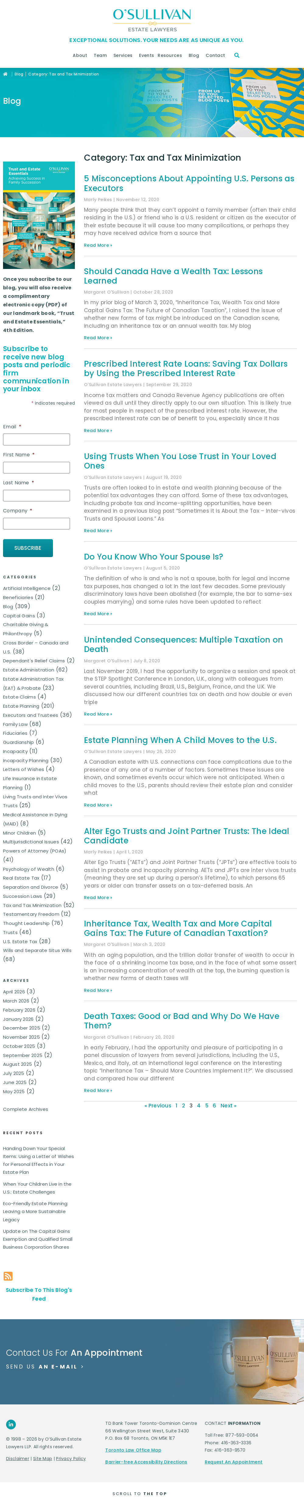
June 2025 (15, 1080)
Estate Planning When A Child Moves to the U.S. (180, 740)
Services (124, 55)
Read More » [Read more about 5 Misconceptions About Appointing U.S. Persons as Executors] (98, 245)
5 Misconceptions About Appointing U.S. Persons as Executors (189, 183)
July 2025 (13, 1071)
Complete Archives (25, 1107)
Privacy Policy (71, 1456)
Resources (171, 55)
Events (146, 55)
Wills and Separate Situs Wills (37, 948)
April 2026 (14, 989)
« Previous (158, 1105)
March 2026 (16, 999)
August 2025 (17, 1062)
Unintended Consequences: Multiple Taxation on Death (183, 644)
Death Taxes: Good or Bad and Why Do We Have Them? (181, 1021)
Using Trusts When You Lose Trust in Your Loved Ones (180, 461)
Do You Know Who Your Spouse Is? (153, 556)
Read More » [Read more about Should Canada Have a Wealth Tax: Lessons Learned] (98, 338)
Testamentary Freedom (31, 912)
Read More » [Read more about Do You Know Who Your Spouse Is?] (98, 614)
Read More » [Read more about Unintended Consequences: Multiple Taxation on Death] (98, 714)
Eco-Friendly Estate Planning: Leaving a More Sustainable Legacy (35, 1209)
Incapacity (15, 749)
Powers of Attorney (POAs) (35, 849)
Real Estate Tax (21, 876)
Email (12, 427)
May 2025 (14, 1089)
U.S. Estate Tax (20, 939)
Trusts (10, 930)
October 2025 (19, 1044)
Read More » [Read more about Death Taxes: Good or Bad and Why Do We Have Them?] (98, 1090)
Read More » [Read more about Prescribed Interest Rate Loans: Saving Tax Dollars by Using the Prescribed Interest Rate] (98, 430)
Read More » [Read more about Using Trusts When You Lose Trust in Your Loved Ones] (98, 531)
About (81, 55)
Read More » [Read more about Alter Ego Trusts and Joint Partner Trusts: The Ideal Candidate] (98, 897)
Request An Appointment (234, 1460)
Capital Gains (19, 613)
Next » (228, 1105)
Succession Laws (22, 894)
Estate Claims (19, 695)
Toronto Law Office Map (133, 1448)
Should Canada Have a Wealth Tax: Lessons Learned (173, 276)
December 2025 (21, 1026)
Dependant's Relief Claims (34, 659)
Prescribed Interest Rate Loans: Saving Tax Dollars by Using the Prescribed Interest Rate (186, 368)
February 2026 (19, 1008)
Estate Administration (28, 667)
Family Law (15, 722)
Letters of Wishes (23, 767)
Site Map (42, 1456)
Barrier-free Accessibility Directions (146, 1460)
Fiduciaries (15, 731)
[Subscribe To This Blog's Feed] (8, 1274)
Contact (217, 55)
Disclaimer (17, 1456)
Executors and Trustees (30, 713)
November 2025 (21, 1035)
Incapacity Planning (26, 758)
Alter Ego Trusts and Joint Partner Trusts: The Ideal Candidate (186, 836)
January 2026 (18, 1017)
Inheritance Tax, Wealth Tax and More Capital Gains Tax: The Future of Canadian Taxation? (178, 928)
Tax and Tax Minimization (32, 903)
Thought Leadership (26, 921)
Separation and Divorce (30, 885)
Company (17, 510)
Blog (195, 55)
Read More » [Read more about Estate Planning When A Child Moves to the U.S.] (98, 805)
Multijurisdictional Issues (31, 840)
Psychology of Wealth (28, 867)
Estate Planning (21, 704)
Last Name (18, 482)
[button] (237, 55)
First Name (19, 455)
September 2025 (22, 1053)
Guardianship (18, 740)
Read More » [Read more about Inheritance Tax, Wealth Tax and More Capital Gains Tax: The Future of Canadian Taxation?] (98, 990)
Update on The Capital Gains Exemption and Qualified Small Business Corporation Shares (37, 1237)
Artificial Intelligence (27, 586)
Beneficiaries (18, 595)
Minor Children (19, 831)
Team (102, 55)
